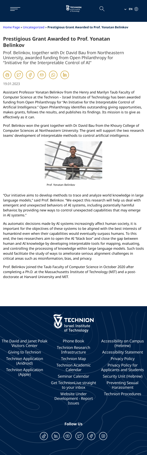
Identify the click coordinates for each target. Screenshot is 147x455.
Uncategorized (33, 27)
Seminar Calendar (73, 376)
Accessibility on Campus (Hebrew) (122, 343)
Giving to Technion (24, 352)
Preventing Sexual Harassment (122, 385)
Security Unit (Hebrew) (122, 376)
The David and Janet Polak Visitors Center (24, 343)
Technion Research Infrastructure (73, 349)
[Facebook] (30, 78)
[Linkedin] (64, 78)
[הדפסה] (7, 75)
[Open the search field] (102, 9)
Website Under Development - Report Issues (73, 398)
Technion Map (73, 358)
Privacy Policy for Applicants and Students (122, 367)
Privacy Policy (123, 358)
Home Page (11, 27)
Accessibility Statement (122, 352)
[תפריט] (13, 9)
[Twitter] (19, 78)
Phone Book (73, 341)
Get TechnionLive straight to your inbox (73, 385)
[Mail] (42, 78)
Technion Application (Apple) (24, 372)
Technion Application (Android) (24, 361)
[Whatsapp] (53, 78)
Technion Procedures (122, 394)
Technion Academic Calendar (73, 367)
